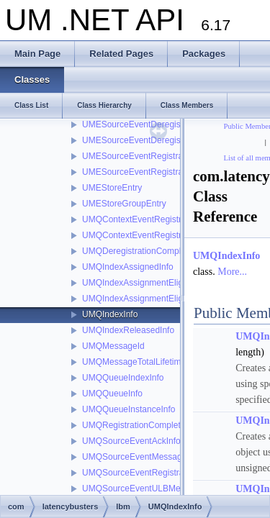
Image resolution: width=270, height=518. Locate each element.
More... (232, 271)
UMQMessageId (113, 346)
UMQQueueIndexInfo (122, 378)
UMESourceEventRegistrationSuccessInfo (163, 172)
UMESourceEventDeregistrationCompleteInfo (169, 124)
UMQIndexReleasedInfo (128, 330)
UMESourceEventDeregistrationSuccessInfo (166, 140)
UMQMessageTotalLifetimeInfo (141, 362)
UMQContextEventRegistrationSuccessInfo (164, 235)
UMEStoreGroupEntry (124, 204)
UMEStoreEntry (112, 188)
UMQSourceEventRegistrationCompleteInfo (165, 473)
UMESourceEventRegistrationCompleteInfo (165, 156)
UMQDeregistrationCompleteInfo (144, 251)
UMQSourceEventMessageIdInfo (145, 457)
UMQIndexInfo (110, 314)
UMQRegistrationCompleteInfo (140, 425)
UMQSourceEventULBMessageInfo (150, 488)
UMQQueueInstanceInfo (128, 409)
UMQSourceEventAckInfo (131, 441)
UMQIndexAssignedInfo (128, 267)
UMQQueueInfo (112, 393)
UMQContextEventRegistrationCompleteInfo (166, 219)
